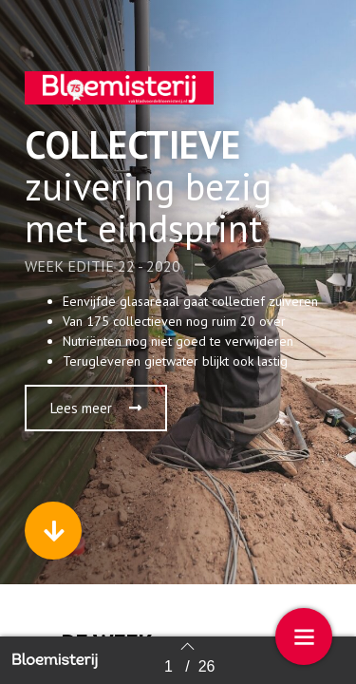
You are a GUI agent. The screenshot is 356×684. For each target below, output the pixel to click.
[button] (96, 408)
